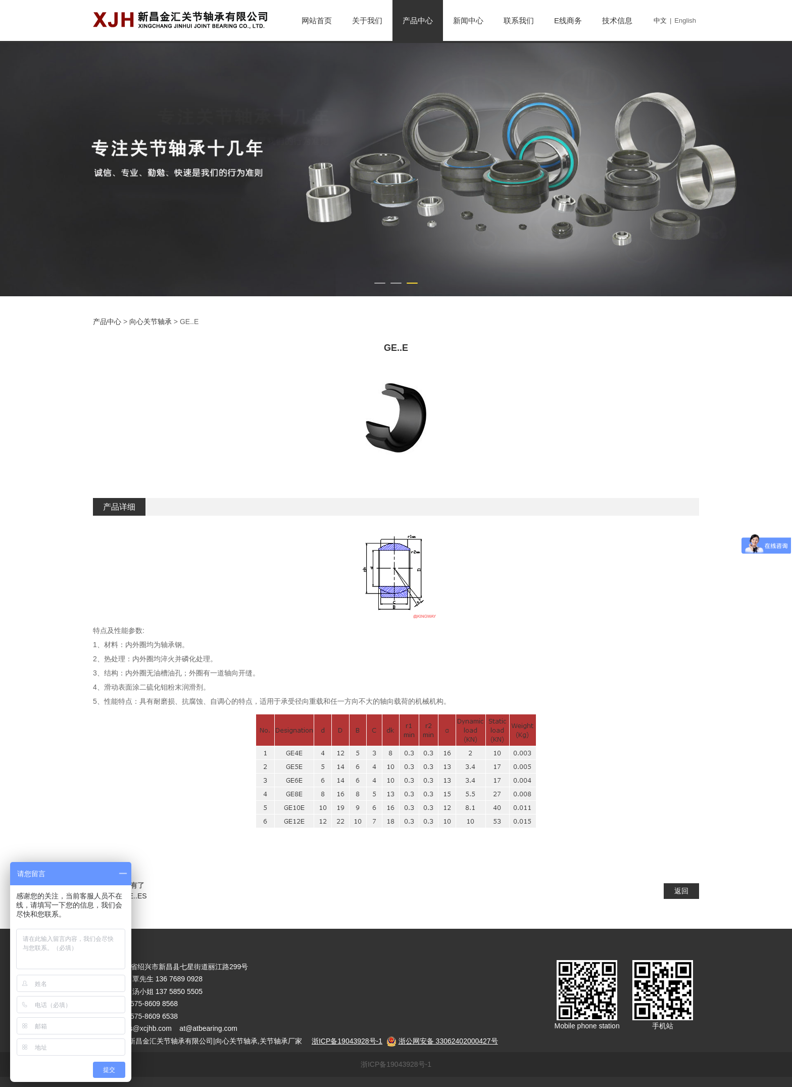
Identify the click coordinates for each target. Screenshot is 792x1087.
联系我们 (519, 20)
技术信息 (617, 20)
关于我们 (367, 20)
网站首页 (317, 20)
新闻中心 (468, 20)
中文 (660, 20)
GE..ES (135, 896)
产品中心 (418, 20)
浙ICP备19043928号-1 (396, 1064)
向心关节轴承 (150, 322)
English (685, 20)
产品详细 (119, 506)
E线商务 (568, 20)
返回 (681, 891)
